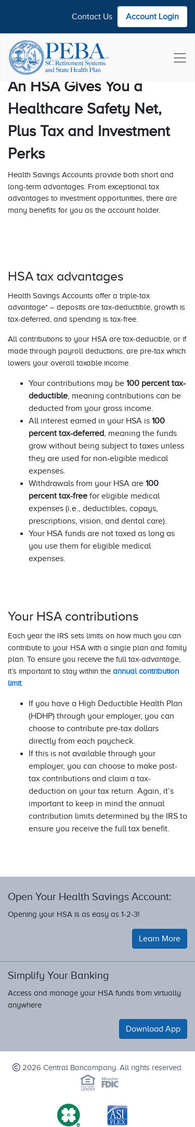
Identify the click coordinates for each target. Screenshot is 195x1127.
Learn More (159, 938)
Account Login (152, 16)
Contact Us (92, 16)
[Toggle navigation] (179, 57)
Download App (153, 1029)
